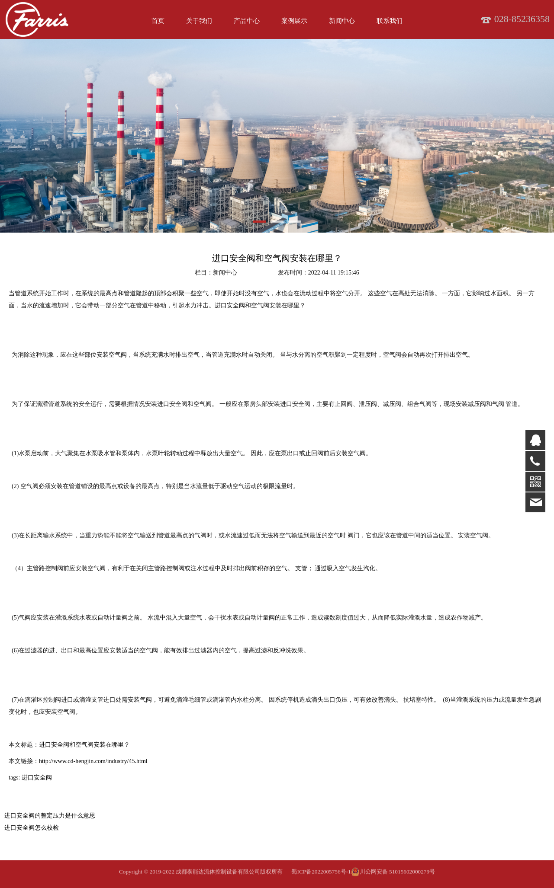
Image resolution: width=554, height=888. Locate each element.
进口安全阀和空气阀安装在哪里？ (84, 744)
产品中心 (247, 20)
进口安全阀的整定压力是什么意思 (49, 815)
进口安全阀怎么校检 (31, 827)
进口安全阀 (230, 305)
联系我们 (390, 20)
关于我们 (199, 20)
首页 (157, 20)
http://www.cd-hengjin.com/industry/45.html (93, 761)
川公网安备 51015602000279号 (393, 877)
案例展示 (294, 20)
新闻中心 (342, 20)
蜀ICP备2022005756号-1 (321, 877)
